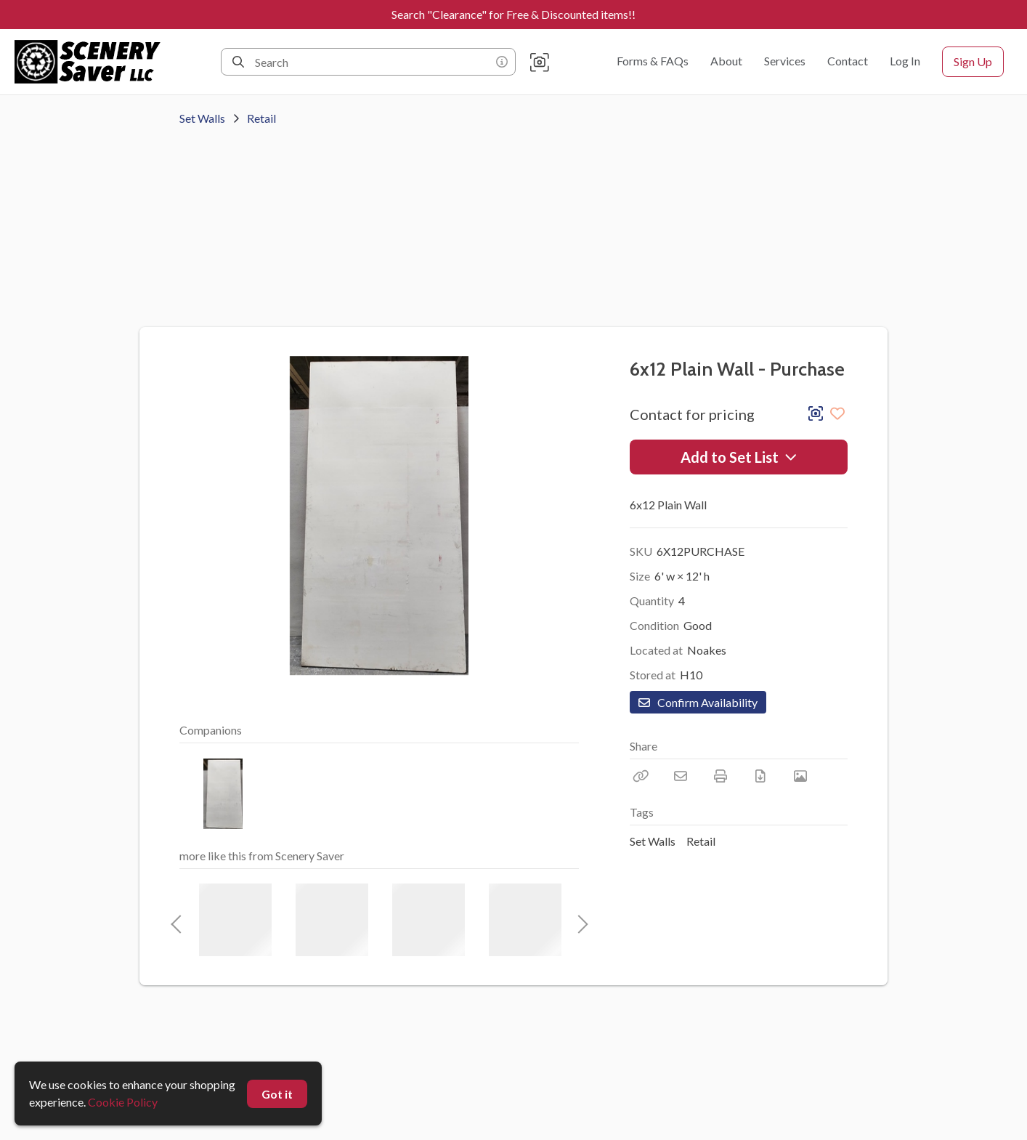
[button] (539, 62)
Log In (905, 61)
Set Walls (202, 118)
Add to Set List (739, 457)
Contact (847, 61)
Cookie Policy (123, 1102)
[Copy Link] (640, 776)
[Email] (680, 776)
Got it (277, 1094)
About (726, 61)
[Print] (720, 776)
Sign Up (973, 61)
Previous (176, 920)
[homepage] (92, 62)
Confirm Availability (698, 702)
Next (579, 920)
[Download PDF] (760, 776)
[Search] (238, 62)
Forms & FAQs (653, 61)
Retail (261, 118)
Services (784, 61)
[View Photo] (800, 776)
